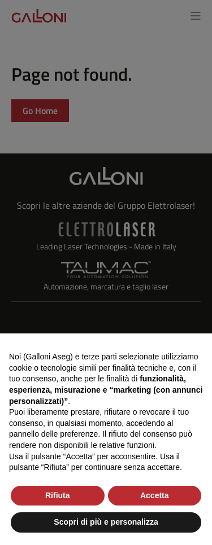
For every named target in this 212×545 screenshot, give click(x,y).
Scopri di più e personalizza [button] (106, 521)
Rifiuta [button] (57, 495)
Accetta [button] (154, 495)
